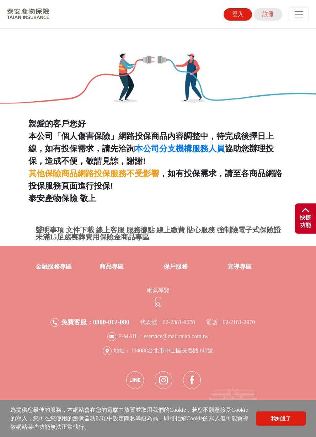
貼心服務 (201, 230)
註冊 (268, 14)
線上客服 (110, 230)
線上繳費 (170, 230)
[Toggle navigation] (299, 14)
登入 (237, 14)
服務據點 (140, 230)
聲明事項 (50, 230)
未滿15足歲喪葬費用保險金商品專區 (92, 237)
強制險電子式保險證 (249, 230)
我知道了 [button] (281, 418)
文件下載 (80, 230)
